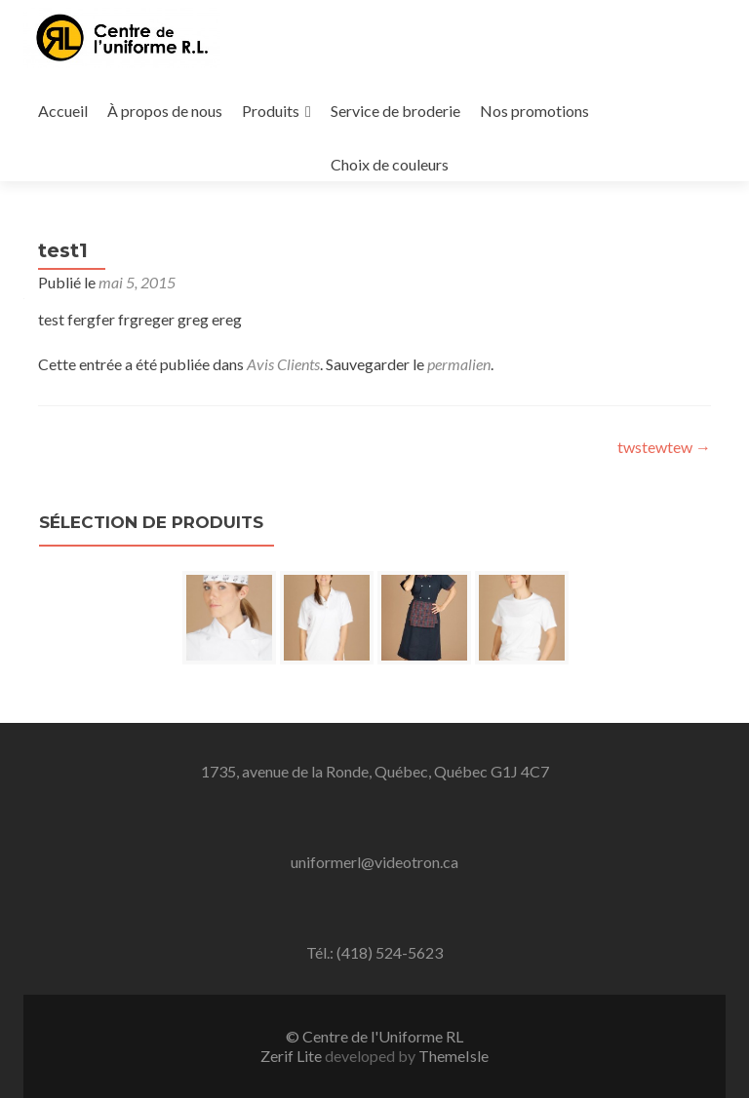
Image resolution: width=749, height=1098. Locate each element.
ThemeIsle (453, 1055)
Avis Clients (283, 364)
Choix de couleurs (390, 164)
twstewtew (664, 446)
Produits (270, 110)
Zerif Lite (292, 1055)
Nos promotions (534, 110)
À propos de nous (164, 110)
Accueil (63, 110)
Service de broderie (395, 110)
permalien (459, 364)
